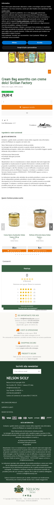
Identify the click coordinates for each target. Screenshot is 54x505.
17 (36, 252)
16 (34, 252)
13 (28, 252)
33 (32, 254)
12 (26, 252)
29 (24, 254)
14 (30, 252)
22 (47, 252)
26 (18, 254)
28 (22, 254)
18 (38, 252)
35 (36, 254)
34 (34, 254)
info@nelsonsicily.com (27, 319)
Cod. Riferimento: (7, 123)
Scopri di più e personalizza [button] (27, 47)
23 (49, 252)
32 (30, 254)
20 (43, 252)
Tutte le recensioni (41, 310)
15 (32, 252)
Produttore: (32, 125)
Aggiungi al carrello (27, 107)
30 (26, 254)
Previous (3, 226)
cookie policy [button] (6, 11)
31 (28, 254)
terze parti (34, 13)
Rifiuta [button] (14, 42)
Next (51, 226)
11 (24, 252)
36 (38, 254)
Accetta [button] (39, 42)
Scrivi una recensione (27, 306)
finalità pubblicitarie (23, 21)
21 (45, 252)
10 (22, 252)
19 (41, 252)
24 (51, 252)
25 (16, 254)
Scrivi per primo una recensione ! (27, 308)
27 (20, 254)
